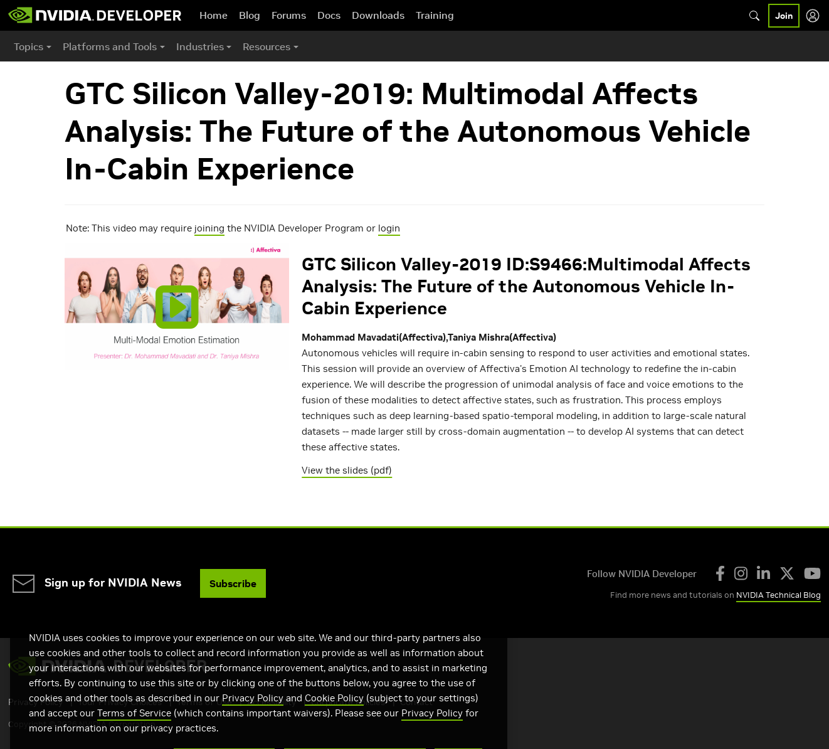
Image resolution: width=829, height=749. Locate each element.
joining (209, 228)
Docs (329, 15)
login (389, 228)
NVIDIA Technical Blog (778, 595)
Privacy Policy (252, 712)
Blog (249, 15)
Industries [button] (200, 46)
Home (213, 15)
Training (435, 15)
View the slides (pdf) (347, 470)
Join (784, 15)
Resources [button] (266, 46)
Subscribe (232, 583)
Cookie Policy (334, 712)
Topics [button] (28, 46)
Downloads (378, 15)
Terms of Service (134, 727)
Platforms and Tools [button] (110, 46)
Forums (289, 15)
